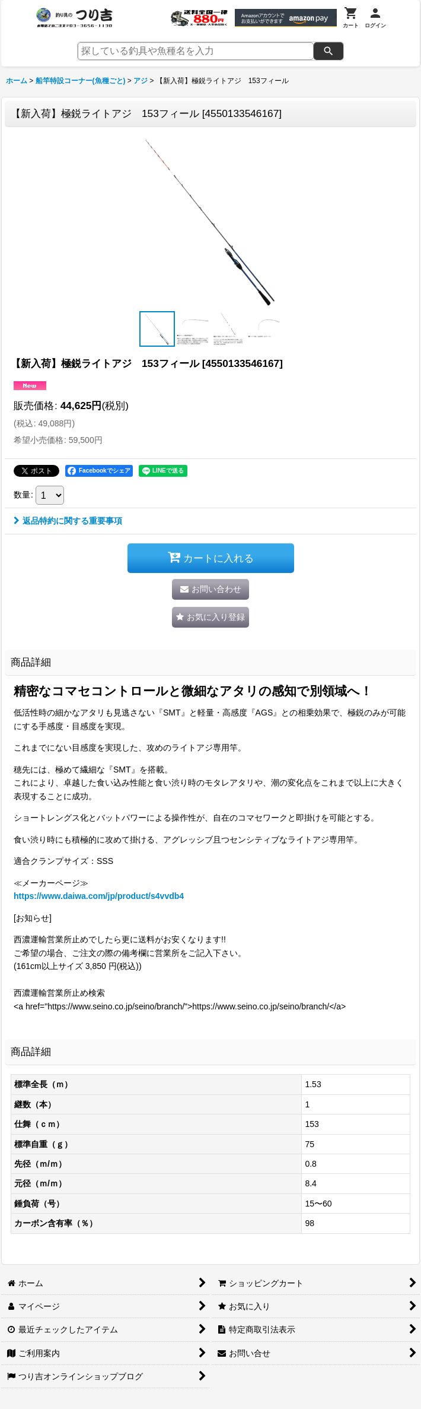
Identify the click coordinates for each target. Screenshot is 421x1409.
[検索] (328, 51)
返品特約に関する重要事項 (68, 520)
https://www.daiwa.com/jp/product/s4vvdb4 (99, 896)
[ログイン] (375, 18)
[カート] (351, 18)
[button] (157, 329)
